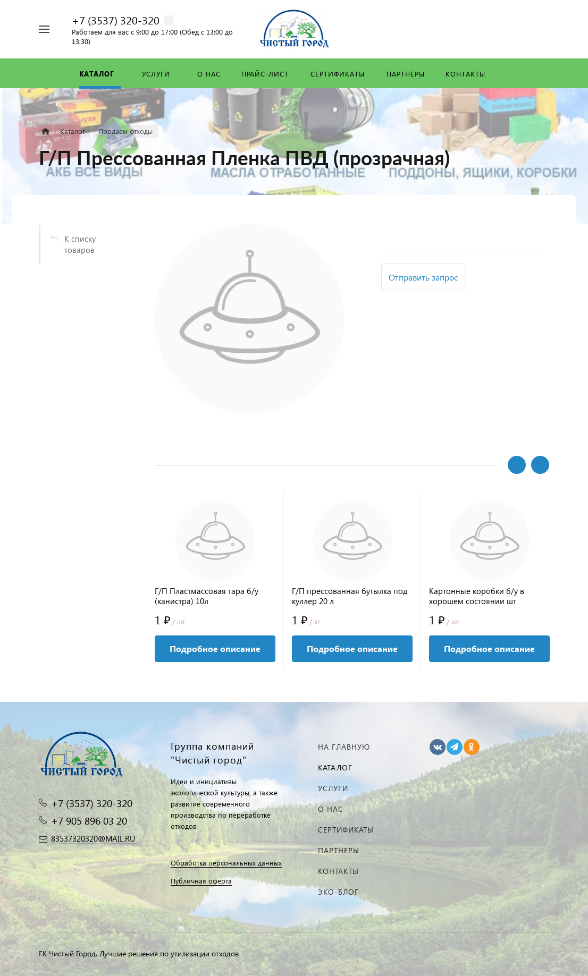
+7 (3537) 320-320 (115, 19)
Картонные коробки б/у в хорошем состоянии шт (476, 596)
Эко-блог (338, 892)
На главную (344, 747)
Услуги (333, 788)
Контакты (338, 871)
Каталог (335, 767)
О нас (330, 809)
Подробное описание (215, 648)
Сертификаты (346, 830)
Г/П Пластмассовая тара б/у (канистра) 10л (206, 596)
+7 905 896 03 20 (89, 820)
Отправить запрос (423, 277)
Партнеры (338, 850)
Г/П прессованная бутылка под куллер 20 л (349, 596)
